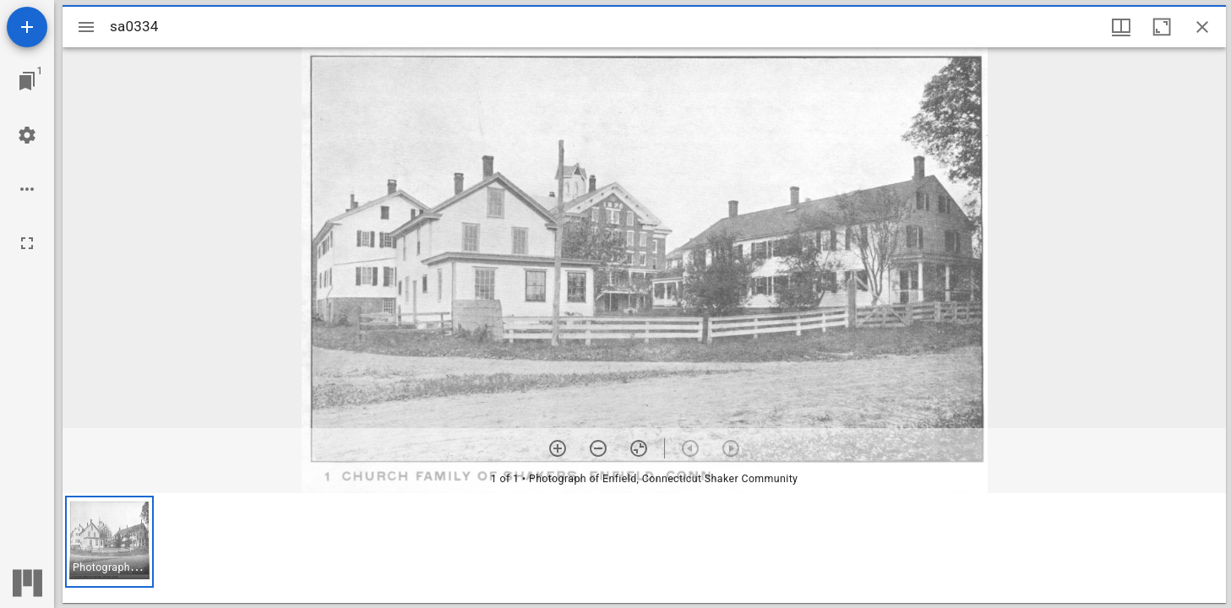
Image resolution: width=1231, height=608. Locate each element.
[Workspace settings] (27, 135)
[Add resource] (27, 27)
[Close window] (1202, 27)
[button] (109, 542)
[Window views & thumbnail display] (1121, 27)
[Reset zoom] (638, 448)
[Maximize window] (1161, 27)
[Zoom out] (598, 448)
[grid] (644, 548)
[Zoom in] (557, 448)
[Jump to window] (27, 81)
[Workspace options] (27, 189)
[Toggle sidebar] (86, 27)
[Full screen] (27, 243)
